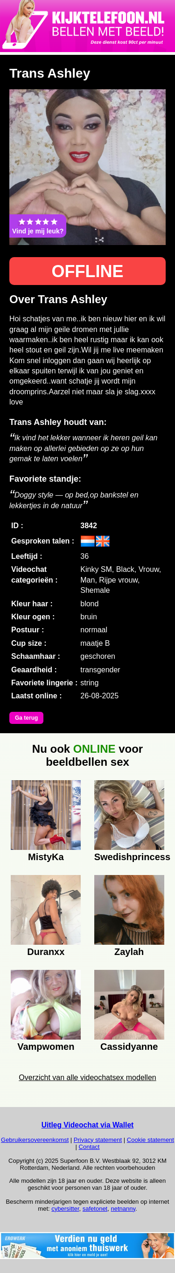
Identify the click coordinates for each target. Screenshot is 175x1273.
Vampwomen (45, 1046)
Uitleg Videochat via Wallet (88, 1125)
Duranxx (45, 952)
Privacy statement (98, 1139)
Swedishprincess (129, 857)
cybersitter (65, 1208)
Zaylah (129, 952)
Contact (89, 1146)
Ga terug (26, 718)
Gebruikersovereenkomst (35, 1139)
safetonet (95, 1208)
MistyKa (46, 857)
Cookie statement (150, 1139)
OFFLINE (88, 271)
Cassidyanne (129, 1046)
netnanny (123, 1208)
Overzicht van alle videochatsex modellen (87, 1077)
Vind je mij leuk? (37, 226)
